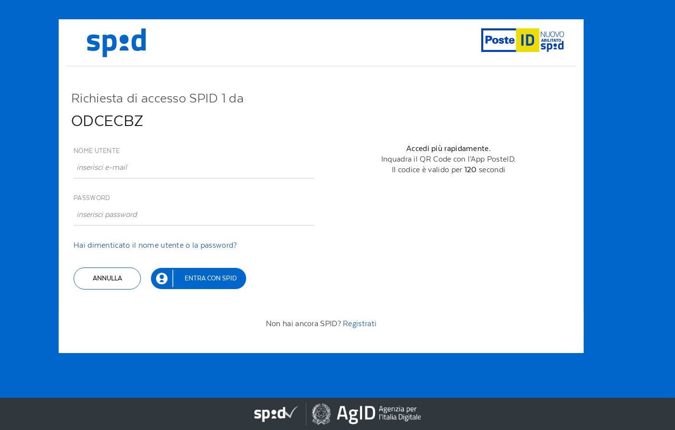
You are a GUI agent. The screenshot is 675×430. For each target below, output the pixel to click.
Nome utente (97, 150)
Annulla (107, 278)
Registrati (359, 323)
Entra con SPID (211, 278)
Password (92, 198)
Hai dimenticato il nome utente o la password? (155, 245)
